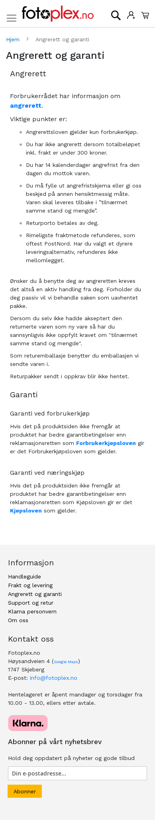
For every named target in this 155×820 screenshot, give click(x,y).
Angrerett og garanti (35, 594)
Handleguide (24, 576)
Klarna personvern (32, 611)
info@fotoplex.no (53, 678)
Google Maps (66, 661)
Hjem (14, 39)
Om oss (18, 620)
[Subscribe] (24, 791)
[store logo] (58, 14)
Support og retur (30, 603)
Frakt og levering (30, 585)
